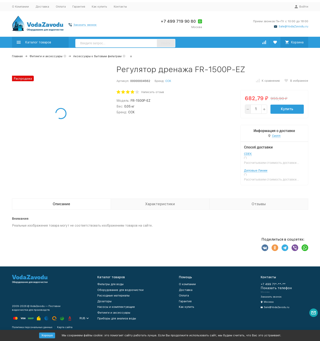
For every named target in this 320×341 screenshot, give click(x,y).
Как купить (99, 6)
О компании (187, 284)
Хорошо (47, 335)
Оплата (61, 6)
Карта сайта (64, 327)
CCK (168, 81)
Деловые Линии (255, 170)
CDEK (248, 154)
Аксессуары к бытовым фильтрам (97, 56)
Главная (17, 56)
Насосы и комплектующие (116, 307)
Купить (287, 109)
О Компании (20, 6)
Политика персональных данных (32, 327)
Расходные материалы (113, 295)
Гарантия (78, 6)
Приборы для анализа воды (116, 318)
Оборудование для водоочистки (120, 290)
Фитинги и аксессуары (46, 56)
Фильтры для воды (110, 284)
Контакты (120, 6)
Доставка (42, 6)
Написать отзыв (152, 92)
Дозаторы (104, 301)
